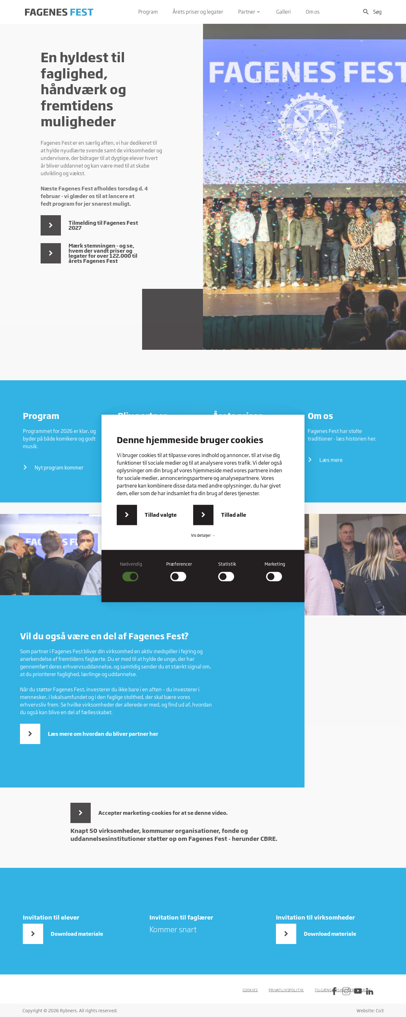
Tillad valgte (161, 515)
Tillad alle (233, 515)
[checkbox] (131, 571)
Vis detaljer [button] (203, 535)
